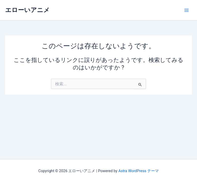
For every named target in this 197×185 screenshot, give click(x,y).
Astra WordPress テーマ (138, 171)
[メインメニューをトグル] (186, 10)
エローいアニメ (27, 10)
